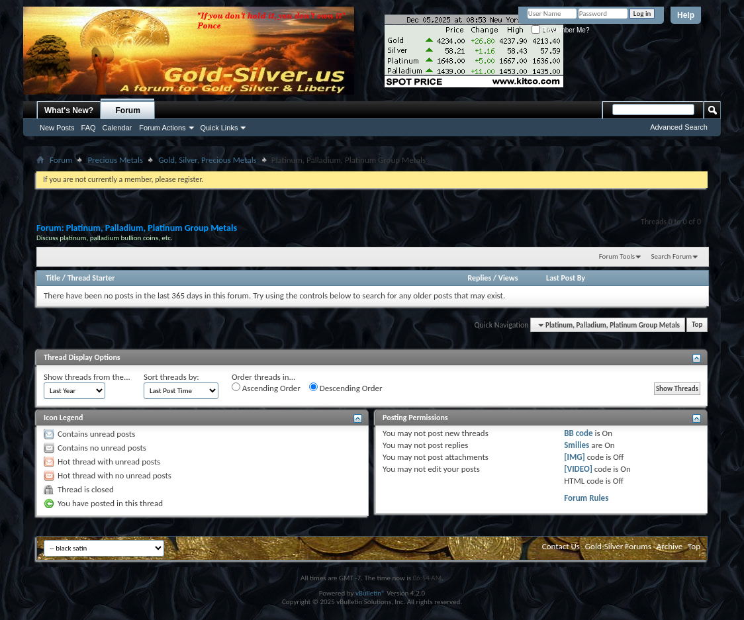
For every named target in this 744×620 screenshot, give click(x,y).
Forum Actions (162, 128)
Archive (669, 546)
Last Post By (565, 278)
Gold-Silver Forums (618, 546)
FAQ (88, 128)
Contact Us (561, 546)
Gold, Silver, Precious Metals (207, 160)
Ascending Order (266, 387)
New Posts (57, 128)
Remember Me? (560, 30)
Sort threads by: (171, 377)
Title (53, 278)
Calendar (117, 128)
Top (697, 325)
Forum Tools (617, 256)
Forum (128, 110)
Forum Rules (586, 498)
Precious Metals (115, 160)
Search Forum (671, 256)
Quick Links (219, 128)
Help (685, 15)
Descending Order (346, 387)
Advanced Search (679, 127)
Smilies (576, 445)
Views (508, 278)
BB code (578, 433)
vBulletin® (370, 593)
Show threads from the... (87, 377)
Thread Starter (91, 278)
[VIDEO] (578, 469)
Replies (479, 278)
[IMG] (574, 457)
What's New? (68, 110)
